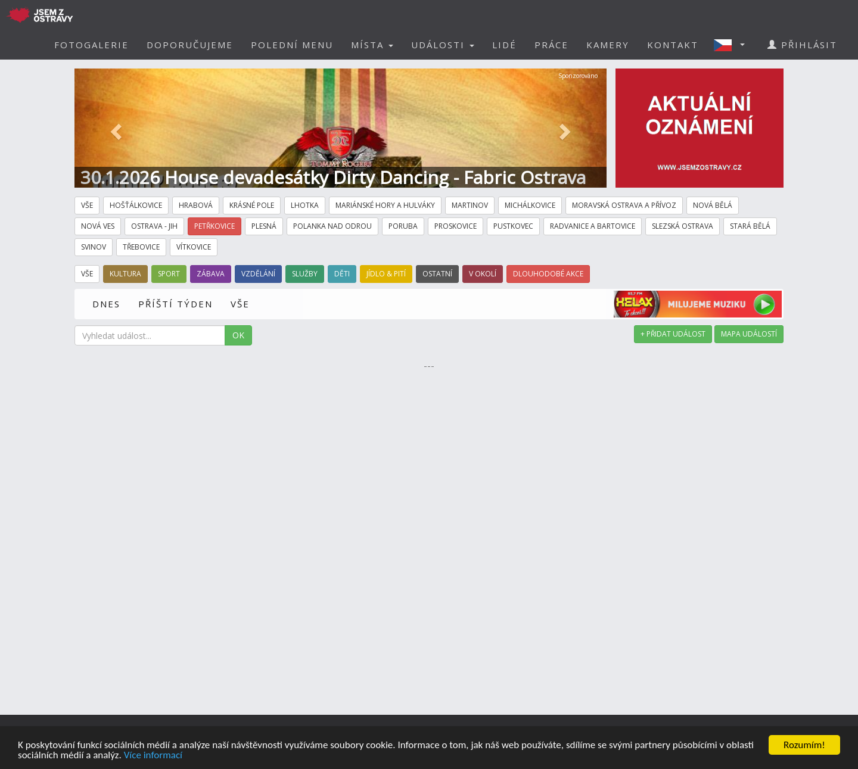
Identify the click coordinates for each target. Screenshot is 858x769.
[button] (732, 45)
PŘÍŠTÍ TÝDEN (175, 304)
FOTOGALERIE (91, 45)
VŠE (240, 304)
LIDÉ (504, 45)
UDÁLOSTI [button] (442, 45)
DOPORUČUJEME (190, 45)
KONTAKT (672, 45)
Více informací (153, 755)
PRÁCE (551, 45)
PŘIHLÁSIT (802, 45)
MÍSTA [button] (372, 45)
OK (238, 335)
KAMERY (607, 45)
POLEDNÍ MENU (292, 45)
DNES (106, 304)
